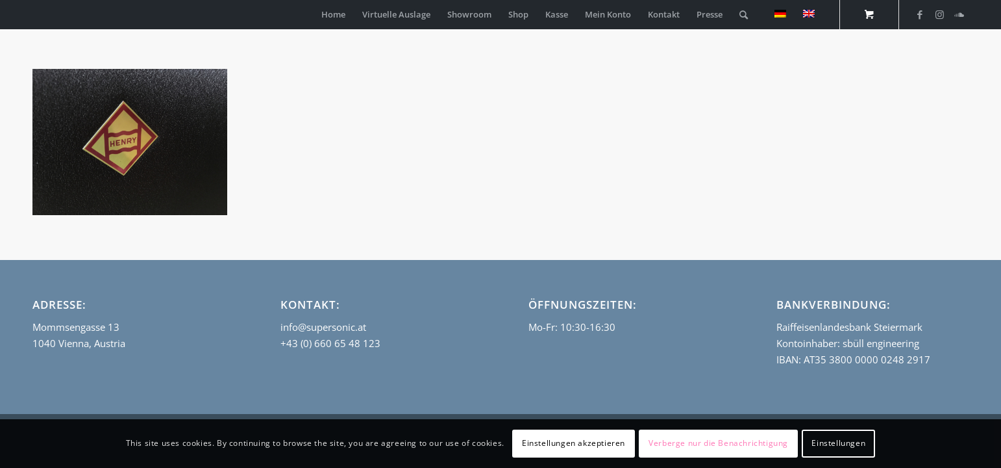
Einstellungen (838, 442)
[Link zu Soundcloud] (959, 14)
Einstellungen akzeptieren (573, 442)
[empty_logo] (35, 14)
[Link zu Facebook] (920, 14)
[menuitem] (333, 14)
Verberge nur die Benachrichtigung (718, 442)
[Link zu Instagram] (939, 14)
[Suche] (743, 14)
